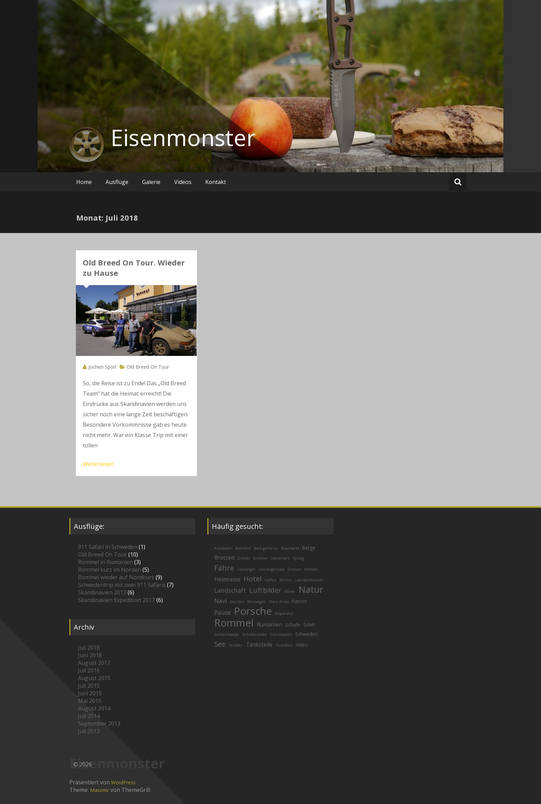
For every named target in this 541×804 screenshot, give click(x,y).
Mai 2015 (89, 701)
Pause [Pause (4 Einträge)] (222, 613)
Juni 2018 (90, 655)
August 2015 (94, 678)
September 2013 (99, 723)
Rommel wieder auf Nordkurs (116, 577)
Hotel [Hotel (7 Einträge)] (253, 578)
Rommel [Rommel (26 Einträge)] (234, 623)
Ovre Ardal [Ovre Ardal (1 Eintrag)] (279, 601)
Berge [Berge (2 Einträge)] (308, 547)
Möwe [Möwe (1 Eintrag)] (289, 591)
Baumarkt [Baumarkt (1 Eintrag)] (290, 548)
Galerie (151, 182)
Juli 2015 (89, 685)
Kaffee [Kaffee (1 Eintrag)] (270, 580)
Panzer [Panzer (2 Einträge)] (299, 601)
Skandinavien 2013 (102, 592)
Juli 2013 (89, 731)
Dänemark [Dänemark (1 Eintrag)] (280, 558)
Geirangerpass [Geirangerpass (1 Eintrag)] (271, 569)
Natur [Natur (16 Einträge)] (310, 589)
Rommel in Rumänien (105, 562)
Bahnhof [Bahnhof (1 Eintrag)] (243, 548)
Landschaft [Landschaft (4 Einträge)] (230, 590)
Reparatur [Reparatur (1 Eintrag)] (284, 613)
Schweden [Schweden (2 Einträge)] (306, 634)
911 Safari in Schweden (107, 547)
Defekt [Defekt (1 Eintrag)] (244, 558)
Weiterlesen (98, 464)
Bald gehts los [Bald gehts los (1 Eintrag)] (266, 548)
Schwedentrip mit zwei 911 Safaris (122, 585)
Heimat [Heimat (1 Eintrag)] (311, 569)
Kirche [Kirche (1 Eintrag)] (285, 580)
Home (84, 182)
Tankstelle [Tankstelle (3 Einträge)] (259, 644)
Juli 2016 (89, 670)
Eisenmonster (183, 137)
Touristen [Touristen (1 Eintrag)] (284, 645)
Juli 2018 (89, 647)
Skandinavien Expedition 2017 (116, 600)
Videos (182, 182)
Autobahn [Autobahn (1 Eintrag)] (223, 548)
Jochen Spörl (102, 367)
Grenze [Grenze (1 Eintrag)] (294, 569)
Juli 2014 (89, 716)
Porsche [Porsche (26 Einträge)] (253, 611)
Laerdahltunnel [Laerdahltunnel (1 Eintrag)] (309, 580)
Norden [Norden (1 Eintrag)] (237, 601)
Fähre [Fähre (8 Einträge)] (224, 568)
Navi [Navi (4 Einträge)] (220, 601)
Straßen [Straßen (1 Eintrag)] (236, 645)
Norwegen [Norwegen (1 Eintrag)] (256, 601)
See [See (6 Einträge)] (220, 644)
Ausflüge (117, 182)
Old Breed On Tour (148, 367)
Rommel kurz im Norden (109, 569)
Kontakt (215, 182)
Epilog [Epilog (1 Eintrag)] (298, 558)
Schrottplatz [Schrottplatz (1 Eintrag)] (281, 634)
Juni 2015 (90, 693)
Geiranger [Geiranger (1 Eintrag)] (246, 569)
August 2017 (94, 663)
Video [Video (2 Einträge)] (302, 644)
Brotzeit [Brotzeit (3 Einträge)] (224, 557)
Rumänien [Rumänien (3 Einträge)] (269, 624)
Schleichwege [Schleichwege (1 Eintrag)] (226, 634)
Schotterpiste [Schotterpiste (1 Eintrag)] (254, 634)
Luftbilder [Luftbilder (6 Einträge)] (265, 590)
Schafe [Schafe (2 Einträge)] (292, 624)
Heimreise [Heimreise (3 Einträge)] (227, 579)
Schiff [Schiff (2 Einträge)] (309, 624)
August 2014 (94, 708)
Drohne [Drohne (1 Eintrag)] (260, 558)
